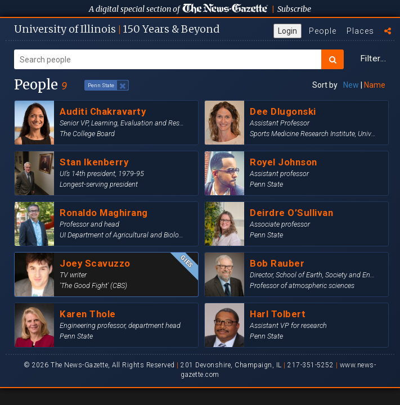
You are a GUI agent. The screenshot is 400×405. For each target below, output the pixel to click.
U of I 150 (116, 28)
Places (360, 30)
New (351, 84)
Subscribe (294, 9)
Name (374, 84)
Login (287, 30)
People (322, 30)
